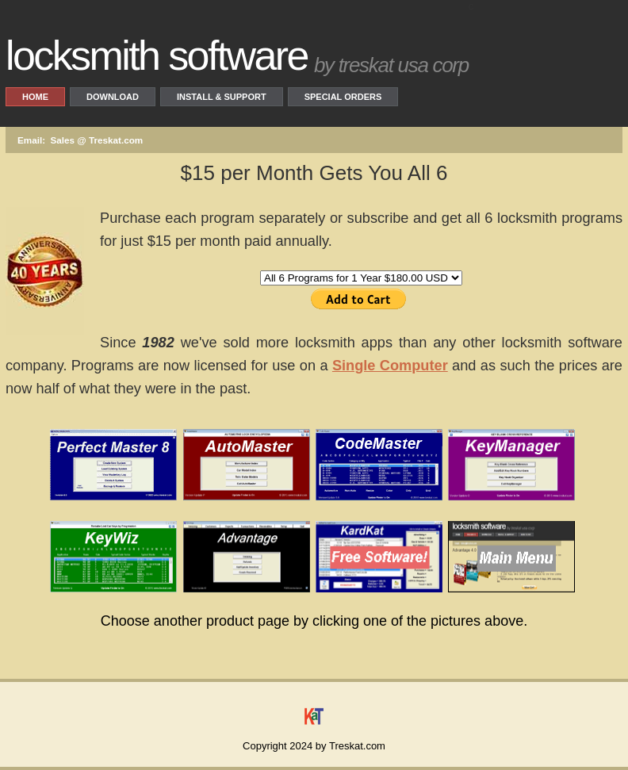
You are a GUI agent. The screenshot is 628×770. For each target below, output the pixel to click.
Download (112, 97)
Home (35, 97)
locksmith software (157, 56)
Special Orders (343, 97)
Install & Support (221, 97)
